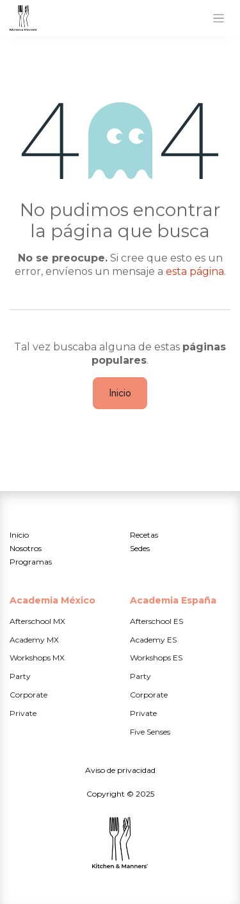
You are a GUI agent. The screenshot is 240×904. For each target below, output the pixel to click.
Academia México (52, 600)
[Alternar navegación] (218, 18)
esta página (195, 271)
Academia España (173, 600)
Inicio (120, 393)
